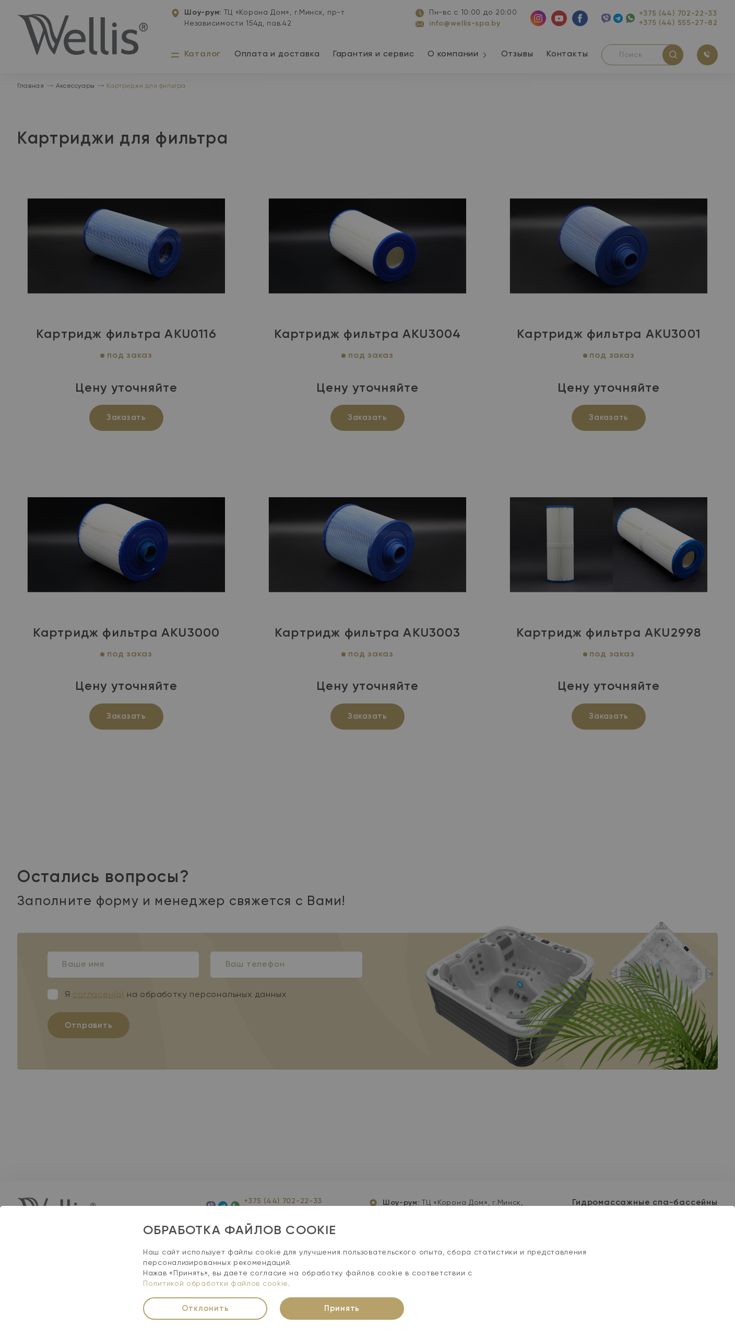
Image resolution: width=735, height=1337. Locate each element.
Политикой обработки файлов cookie (215, 1283)
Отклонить (205, 1308)
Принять (342, 1308)
